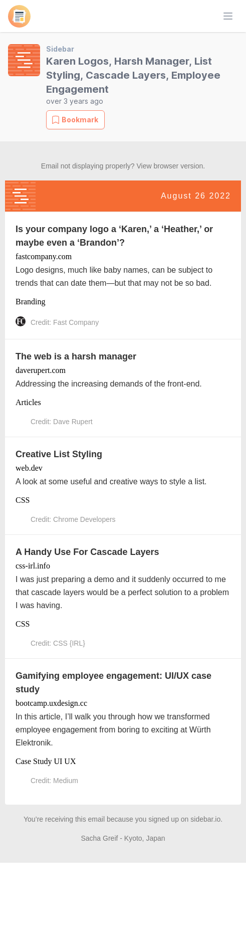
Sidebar (60, 49)
